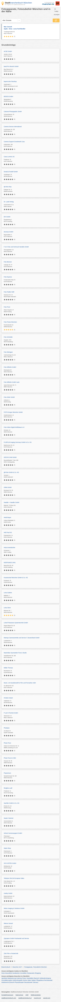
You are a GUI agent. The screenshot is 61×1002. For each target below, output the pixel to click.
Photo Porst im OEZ (10, 758)
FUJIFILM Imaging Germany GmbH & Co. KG (18, 442)
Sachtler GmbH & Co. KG (11, 803)
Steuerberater (28, 982)
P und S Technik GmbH (11, 713)
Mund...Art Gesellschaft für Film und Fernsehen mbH (20, 683)
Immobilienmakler (6, 980)
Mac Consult (31, 28)
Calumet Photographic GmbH (13, 111)
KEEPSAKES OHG (10, 562)
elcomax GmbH (8, 232)
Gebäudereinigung (45, 978)
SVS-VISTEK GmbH (10, 863)
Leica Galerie (8, 592)
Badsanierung (12, 978)
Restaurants (30, 973)
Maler (29, 980)
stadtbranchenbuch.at (25, 998)
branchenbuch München (18, 3)
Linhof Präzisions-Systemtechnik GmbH (16, 622)
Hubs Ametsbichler (9, 547)
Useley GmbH (8, 893)
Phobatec (7, 728)
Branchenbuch (5, 967)
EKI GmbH (7, 217)
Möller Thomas (8, 668)
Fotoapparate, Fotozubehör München (35, 967)
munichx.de (37, 998)
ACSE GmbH (8, 51)
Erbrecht (11, 982)
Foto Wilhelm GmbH (10, 367)
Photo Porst (7, 743)
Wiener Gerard (8, 923)
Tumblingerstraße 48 (31, 32)
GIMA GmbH (8, 487)
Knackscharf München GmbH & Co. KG (16, 577)
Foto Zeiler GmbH (9, 397)
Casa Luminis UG (9, 156)
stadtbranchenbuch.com (8, 998)
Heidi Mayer (7, 517)
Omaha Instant (8, 698)
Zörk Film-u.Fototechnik (11, 953)
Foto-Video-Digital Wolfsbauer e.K (14, 427)
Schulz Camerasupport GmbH (13, 833)
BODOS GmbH (8, 96)
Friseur (24, 978)
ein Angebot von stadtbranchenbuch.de (15, 4)
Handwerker (16, 973)
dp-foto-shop (8, 186)
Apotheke (4, 978)
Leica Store (7, 607)
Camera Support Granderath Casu (14, 141)
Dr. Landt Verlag (9, 202)
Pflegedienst (40, 980)
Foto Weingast (8, 352)
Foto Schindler (8, 337)
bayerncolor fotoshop (10, 81)
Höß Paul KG (8, 532)
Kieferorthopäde (17, 980)
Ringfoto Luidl (8, 788)
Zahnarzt (35, 982)
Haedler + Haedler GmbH (11, 502)
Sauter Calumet (8, 818)
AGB (26, 995)
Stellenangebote (36, 995)
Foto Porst (7, 307)
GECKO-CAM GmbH (10, 457)
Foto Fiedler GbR (9, 292)
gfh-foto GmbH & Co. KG (11, 472)
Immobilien (23, 973)
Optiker (33, 980)
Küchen (25, 980)
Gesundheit (8, 973)
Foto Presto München (10, 322)
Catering (19, 978)
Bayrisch (36, 978)
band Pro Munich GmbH (11, 66)
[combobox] (2, 20)
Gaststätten (30, 978)
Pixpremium (7, 773)
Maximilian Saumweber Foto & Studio (15, 653)
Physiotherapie (19, 982)
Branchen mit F (17, 967)
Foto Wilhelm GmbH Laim (11, 382)
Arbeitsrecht (5, 982)
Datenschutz (19, 995)
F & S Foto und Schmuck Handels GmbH (16, 247)
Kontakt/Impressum (7, 995)
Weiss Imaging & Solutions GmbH (14, 908)
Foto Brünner (8, 262)
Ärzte (3, 973)
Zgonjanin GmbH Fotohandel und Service (16, 938)
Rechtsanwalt (48, 980)
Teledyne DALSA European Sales (14, 878)
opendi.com (46, 998)
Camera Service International (12, 126)
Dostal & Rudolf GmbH (11, 171)
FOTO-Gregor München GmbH (13, 412)
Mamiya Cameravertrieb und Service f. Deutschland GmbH (21, 638)
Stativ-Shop (7, 848)
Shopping (38, 973)
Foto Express (8, 277)
